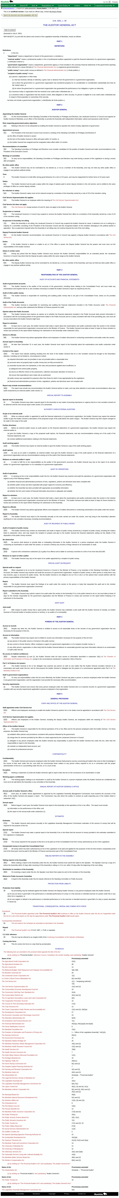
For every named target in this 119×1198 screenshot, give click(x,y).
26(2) (5, 805)
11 (4, 402)
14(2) (5, 498)
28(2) (5, 872)
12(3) (5, 446)
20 (4, 677)
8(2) (4, 244)
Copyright (52, 1194)
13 (4, 462)
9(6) (4, 337)
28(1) (5, 862)
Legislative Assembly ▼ (105, 5)
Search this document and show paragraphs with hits (20, 15)
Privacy (66, 1194)
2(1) (4, 116)
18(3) (5, 656)
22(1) (5, 710)
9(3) (4, 305)
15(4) (5, 558)
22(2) (5, 719)
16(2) (5, 584)
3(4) (4, 168)
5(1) (4, 184)
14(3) (5, 509)
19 (4, 666)
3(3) (4, 158)
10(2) (5, 353)
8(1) (4, 235)
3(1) (4, 133)
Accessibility (20, 1194)
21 (4, 687)
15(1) (5, 530)
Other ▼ (87, 5)
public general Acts (30, 8)
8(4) (4, 263)
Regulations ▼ (48, 5)
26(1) (5, 793)
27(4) (5, 849)
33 (4, 937)
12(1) (5, 416)
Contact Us (82, 1194)
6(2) (4, 207)
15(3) (5, 551)
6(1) (4, 200)
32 (4, 930)
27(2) (5, 832)
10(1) (5, 344)
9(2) (4, 295)
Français (115, 2)
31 (4, 923)
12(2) (5, 428)
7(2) (4, 223)
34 (4, 944)
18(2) (5, 638)
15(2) (5, 542)
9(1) (4, 286)
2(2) (4, 126)
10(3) (5, 388)
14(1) (5, 476)
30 (4, 913)
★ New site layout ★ (9, 8)
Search (24, 5)
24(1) (5, 761)
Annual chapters (42, 8)
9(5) (4, 326)
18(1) (5, 628)
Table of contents (9, 30)
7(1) (4, 214)
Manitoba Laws (8, 5)
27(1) (5, 823)
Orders (77, 5)
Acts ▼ (35, 5)
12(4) (5, 453)
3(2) (4, 149)
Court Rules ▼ (64, 5)
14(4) (5, 516)
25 (4, 779)
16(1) (5, 570)
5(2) (4, 193)
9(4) (4, 314)
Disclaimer (36, 1194)
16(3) (5, 593)
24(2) (5, 772)
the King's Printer (55, 12)
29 (4, 890)
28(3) (5, 879)
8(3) (4, 253)
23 (4, 729)
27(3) (5, 842)
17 (4, 610)
